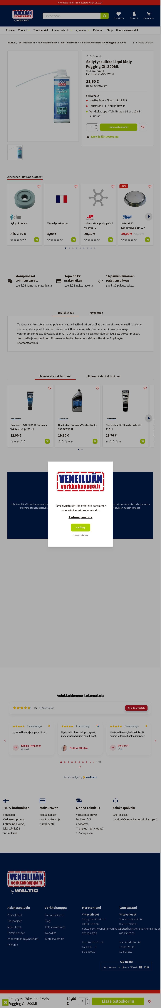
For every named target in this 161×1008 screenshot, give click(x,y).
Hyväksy (81, 527)
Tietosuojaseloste (80, 517)
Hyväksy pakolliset (80, 535)
